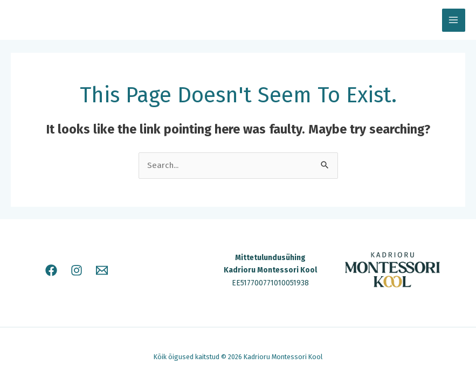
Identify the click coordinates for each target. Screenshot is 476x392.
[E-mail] (102, 270)
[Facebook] (51, 270)
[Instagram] (76, 270)
